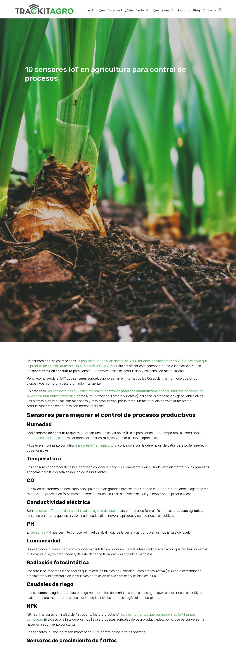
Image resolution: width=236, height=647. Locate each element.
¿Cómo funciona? (137, 10)
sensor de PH (40, 532)
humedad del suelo (45, 438)
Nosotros (183, 10)
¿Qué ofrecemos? (110, 10)
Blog (196, 10)
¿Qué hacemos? (163, 10)
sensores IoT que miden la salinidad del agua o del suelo (75, 511)
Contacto (209, 10)
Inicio (91, 10)
